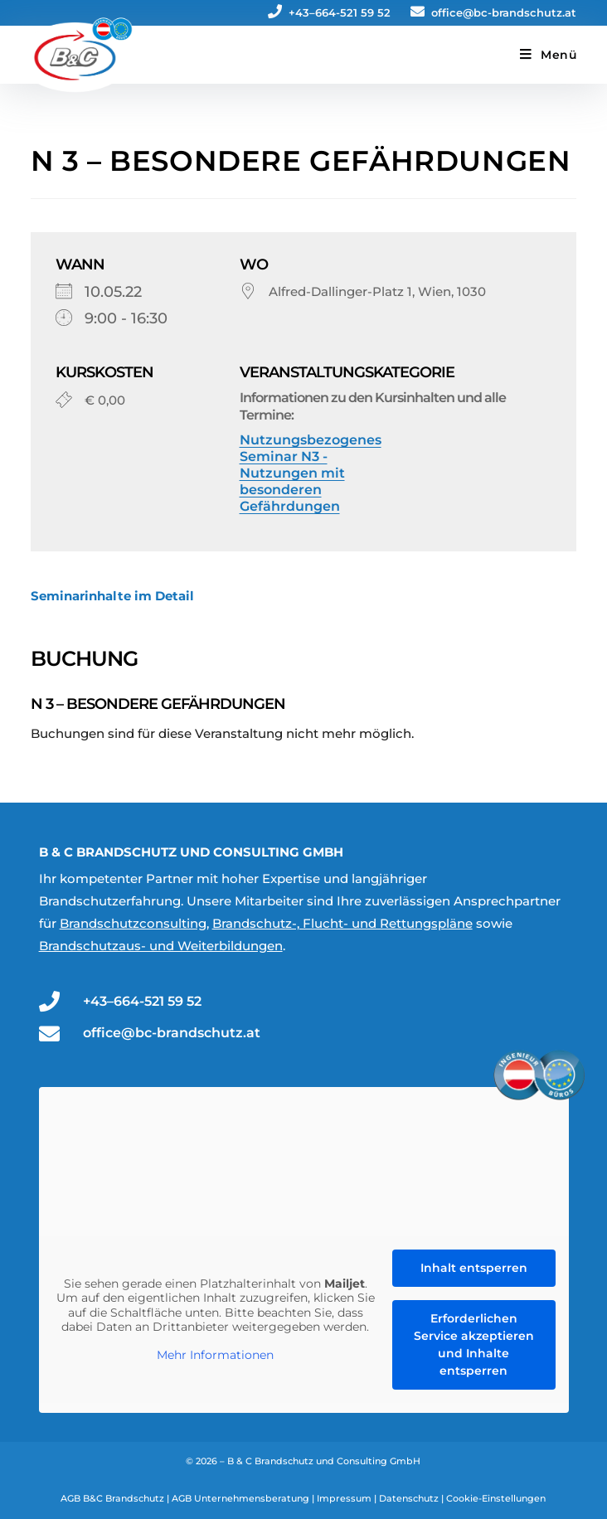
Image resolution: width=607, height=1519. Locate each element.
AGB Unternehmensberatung (240, 1498)
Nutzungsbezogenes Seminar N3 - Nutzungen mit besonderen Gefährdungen (310, 473)
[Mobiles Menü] (548, 54)
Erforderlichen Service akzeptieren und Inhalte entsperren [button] (473, 1344)
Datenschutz (409, 1498)
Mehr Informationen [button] (215, 1355)
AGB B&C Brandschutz (112, 1498)
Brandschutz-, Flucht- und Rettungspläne (342, 923)
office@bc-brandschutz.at (493, 12)
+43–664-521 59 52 (329, 12)
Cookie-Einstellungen (496, 1498)
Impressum (344, 1498)
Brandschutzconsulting (133, 923)
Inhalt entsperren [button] (473, 1267)
